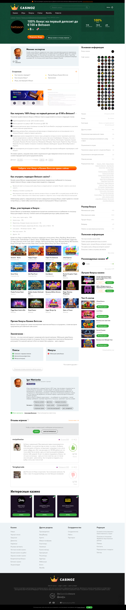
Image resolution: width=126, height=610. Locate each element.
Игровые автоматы (17, 547)
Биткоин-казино (16, 562)
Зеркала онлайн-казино (18, 556)
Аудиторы (42, 559)
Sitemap (99, 552)
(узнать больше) (81, 607)
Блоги (41, 565)
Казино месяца (44, 550)
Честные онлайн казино (18, 550)
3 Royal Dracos (100, 301)
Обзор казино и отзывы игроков (58, 37)
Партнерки (71, 538)
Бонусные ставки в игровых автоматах (93, 249)
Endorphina (99, 303)
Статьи (39, 13)
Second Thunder (101, 330)
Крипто (41, 538)
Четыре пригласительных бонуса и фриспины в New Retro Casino (103, 278)
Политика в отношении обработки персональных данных (105, 538)
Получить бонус (35, 37)
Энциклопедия (15, 565)
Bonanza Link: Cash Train (103, 320)
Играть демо (18, 253)
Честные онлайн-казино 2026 (90, 239)
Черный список (15, 534)
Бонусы (31, 13)
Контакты (100, 546)
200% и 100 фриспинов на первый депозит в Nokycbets (104, 287)
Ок (89, 607)
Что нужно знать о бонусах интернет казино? (95, 247)
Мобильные (43, 562)
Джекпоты (14, 541)
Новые (13, 531)
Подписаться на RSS (68, 603)
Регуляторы (43, 556)
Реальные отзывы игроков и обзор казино (27, 369)
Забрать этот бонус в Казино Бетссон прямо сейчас (43, 168)
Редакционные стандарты (105, 549)
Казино (15, 13)
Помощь (99, 543)
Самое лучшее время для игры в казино (94, 241)
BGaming (65, 277)
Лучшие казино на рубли (18, 553)
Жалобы (49, 13)
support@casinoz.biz (88, 1)
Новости (58, 13)
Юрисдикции (43, 553)
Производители (44, 531)
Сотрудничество (73, 531)
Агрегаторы (43, 544)
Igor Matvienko (19, 61)
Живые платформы (45, 541)
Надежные (14, 544)
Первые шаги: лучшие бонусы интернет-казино (96, 244)
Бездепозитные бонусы (18, 559)
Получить (109, 282)
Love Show (99, 311)
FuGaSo (98, 322)
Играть (21, 515)
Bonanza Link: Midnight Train (104, 339)
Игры (23, 13)
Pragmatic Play (15, 259)
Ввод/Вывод (43, 534)
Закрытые (14, 538)
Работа (70, 534)
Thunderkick (99, 332)
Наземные (42, 547)
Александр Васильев (30, 413)
